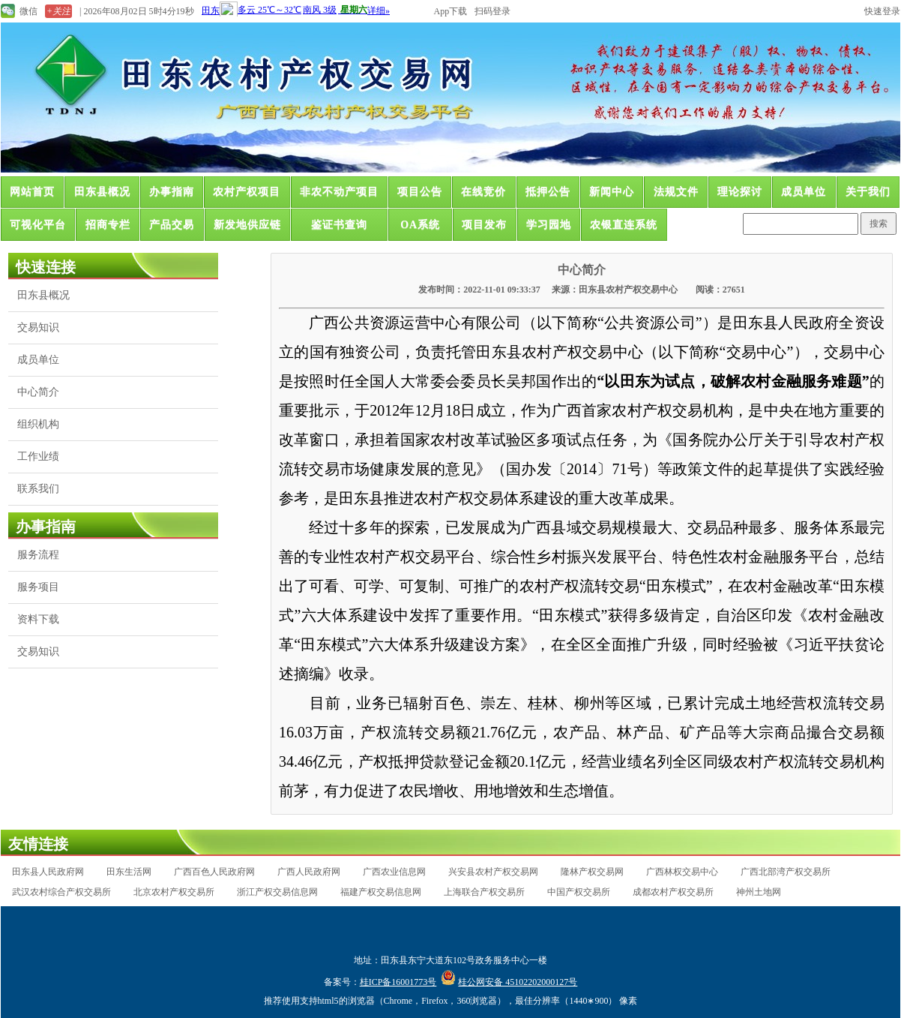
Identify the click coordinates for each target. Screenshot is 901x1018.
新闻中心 (611, 191)
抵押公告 (547, 191)
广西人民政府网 (308, 871)
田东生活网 (128, 871)
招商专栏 (107, 224)
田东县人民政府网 (48, 871)
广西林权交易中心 (682, 871)
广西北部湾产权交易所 (786, 871)
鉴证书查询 (339, 224)
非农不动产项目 (339, 191)
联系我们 (38, 488)
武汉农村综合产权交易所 (61, 892)
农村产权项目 (246, 191)
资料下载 (38, 619)
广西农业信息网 (394, 871)
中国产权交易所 (578, 892)
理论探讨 (739, 191)
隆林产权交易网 (592, 871)
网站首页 (32, 191)
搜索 (879, 223)
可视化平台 (38, 224)
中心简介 (38, 392)
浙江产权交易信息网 (277, 892)
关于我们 (868, 191)
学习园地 (548, 224)
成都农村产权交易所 (673, 892)
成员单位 (803, 191)
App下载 (451, 11)
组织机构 (38, 424)
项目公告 (419, 191)
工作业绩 (38, 456)
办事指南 (171, 191)
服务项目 (38, 587)
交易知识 (38, 327)
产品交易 (171, 224)
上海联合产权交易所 (484, 892)
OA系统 (420, 224)
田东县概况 (102, 191)
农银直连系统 (623, 224)
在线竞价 (483, 191)
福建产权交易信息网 (380, 892)
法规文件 (676, 191)
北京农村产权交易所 (173, 892)
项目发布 (484, 224)
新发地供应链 (247, 224)
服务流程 (38, 554)
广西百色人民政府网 (214, 871)
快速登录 (882, 11)
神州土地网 (758, 892)
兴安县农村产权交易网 (493, 871)
